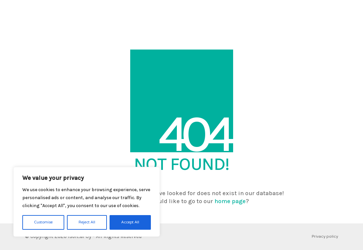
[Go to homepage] (66, 15)
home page (230, 201)
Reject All (87, 222)
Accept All (130, 222)
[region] (86, 202)
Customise (43, 222)
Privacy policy (325, 236)
